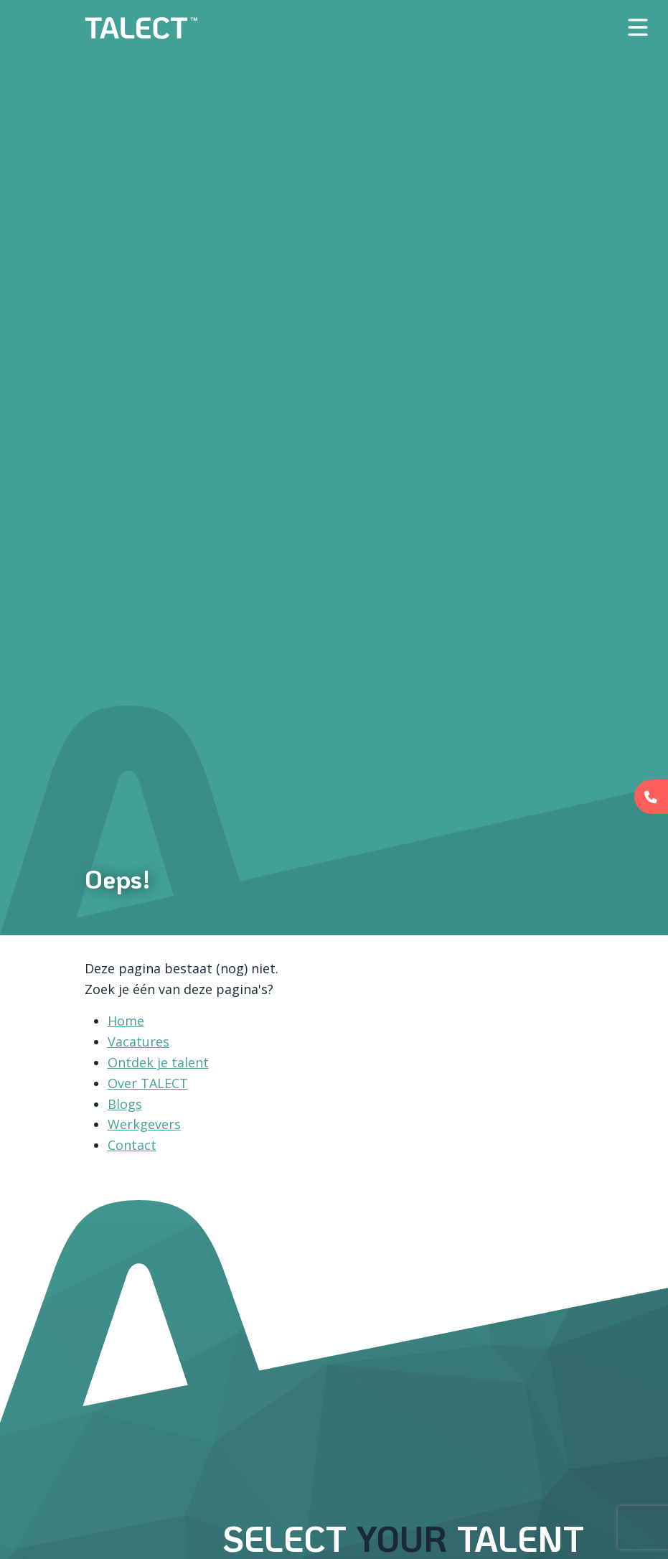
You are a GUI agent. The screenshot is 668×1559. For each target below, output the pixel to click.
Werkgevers (144, 1124)
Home (126, 1020)
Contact (132, 1144)
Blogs (125, 1104)
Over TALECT (148, 1083)
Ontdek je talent (158, 1062)
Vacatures (138, 1041)
